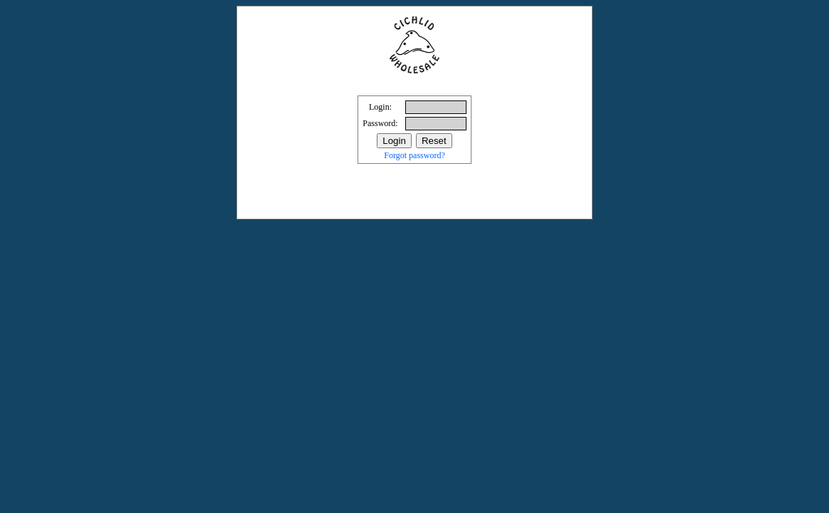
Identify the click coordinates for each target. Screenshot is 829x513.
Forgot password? (414, 155)
